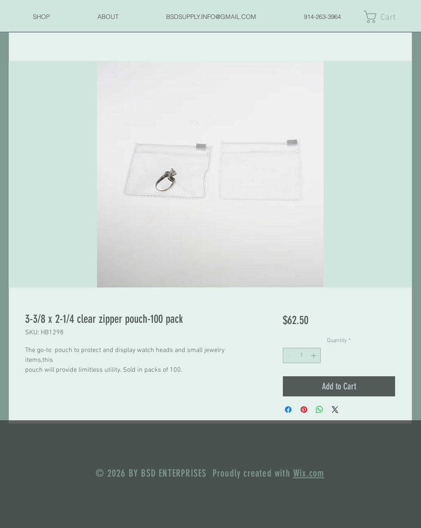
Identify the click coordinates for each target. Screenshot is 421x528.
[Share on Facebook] (288, 410)
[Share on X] (335, 410)
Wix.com (308, 473)
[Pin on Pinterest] (304, 410)
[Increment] (314, 355)
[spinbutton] (301, 355)
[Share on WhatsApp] (319, 410)
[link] (388, 17)
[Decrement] (289, 355)
